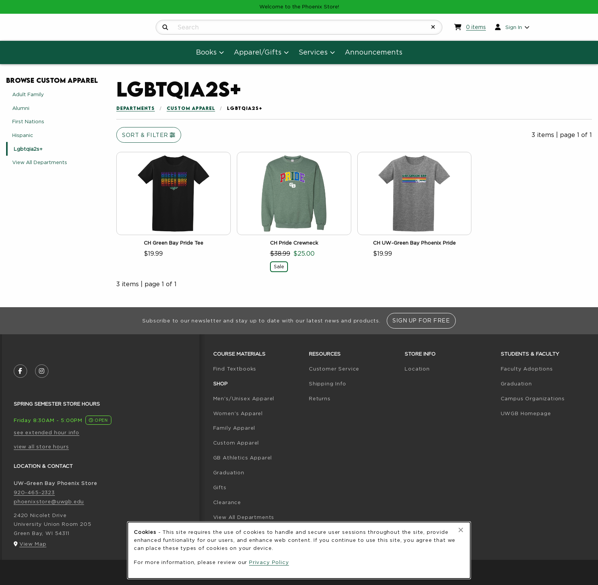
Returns (320, 398)
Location (417, 369)
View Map (33, 544)
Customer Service (334, 369)
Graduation (228, 472)
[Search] (165, 27)
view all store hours (41, 446)
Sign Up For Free (421, 320)
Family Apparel (234, 428)
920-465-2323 (34, 492)
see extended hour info (46, 432)
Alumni (20, 108)
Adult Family (28, 94)
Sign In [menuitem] (513, 27)
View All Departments (39, 162)
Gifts (220, 487)
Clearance (227, 502)
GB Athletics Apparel (242, 457)
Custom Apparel (191, 108)
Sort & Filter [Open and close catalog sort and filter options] (148, 135)
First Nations (28, 121)
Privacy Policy (269, 562)
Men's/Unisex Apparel (244, 398)
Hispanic (22, 135)
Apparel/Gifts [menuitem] (257, 52)
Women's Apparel (238, 413)
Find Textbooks (235, 369)
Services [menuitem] (313, 52)
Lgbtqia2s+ (28, 149)
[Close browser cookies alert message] (461, 530)
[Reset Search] (433, 27)
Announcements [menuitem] (373, 52)
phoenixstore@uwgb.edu (49, 501)
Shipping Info (327, 383)
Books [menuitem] (206, 52)
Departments (135, 108)
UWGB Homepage (526, 413)
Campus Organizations (533, 398)
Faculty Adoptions (527, 369)
